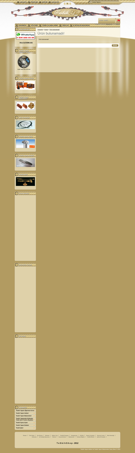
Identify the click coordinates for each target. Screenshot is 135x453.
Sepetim (45, 2)
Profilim (82, 435)
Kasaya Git (55, 2)
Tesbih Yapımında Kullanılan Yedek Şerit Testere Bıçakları (24, 419)
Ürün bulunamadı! (55, 29)
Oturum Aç (109, 24)
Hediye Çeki (55, 435)
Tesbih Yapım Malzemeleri (24, 416)
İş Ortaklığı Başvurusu (81, 25)
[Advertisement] (25, 228)
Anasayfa (23, 2)
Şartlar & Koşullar (101, 437)
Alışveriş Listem (101, 435)
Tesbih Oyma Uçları (22, 422)
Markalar (47, 435)
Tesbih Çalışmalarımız (50, 25)
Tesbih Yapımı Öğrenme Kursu (25, 410)
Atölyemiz (34, 25)
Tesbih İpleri (19, 428)
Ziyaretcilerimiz (62, 437)
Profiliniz (34, 2)
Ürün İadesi (31, 435)
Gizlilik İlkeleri (90, 437)
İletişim (25, 435)
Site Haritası (40, 435)
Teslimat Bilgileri (81, 437)
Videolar (65, 25)
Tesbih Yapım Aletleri (22, 413)
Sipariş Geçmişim (90, 435)
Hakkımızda (23, 25)
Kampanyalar (74, 435)
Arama (46, 29)
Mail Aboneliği (110, 435)
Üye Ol (118, 24)
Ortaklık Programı (64, 435)
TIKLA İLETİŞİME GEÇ (26, 42)
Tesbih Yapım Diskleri (22, 425)
